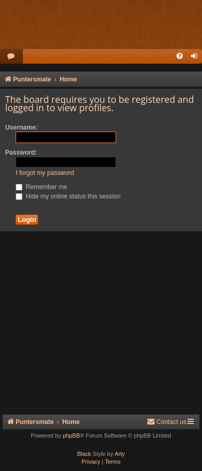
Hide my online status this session (68, 196)
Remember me (41, 187)
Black (84, 454)
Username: (21, 127)
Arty (120, 454)
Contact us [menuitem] (166, 422)
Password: (21, 152)
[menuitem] (11, 57)
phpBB (71, 435)
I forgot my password (45, 172)
